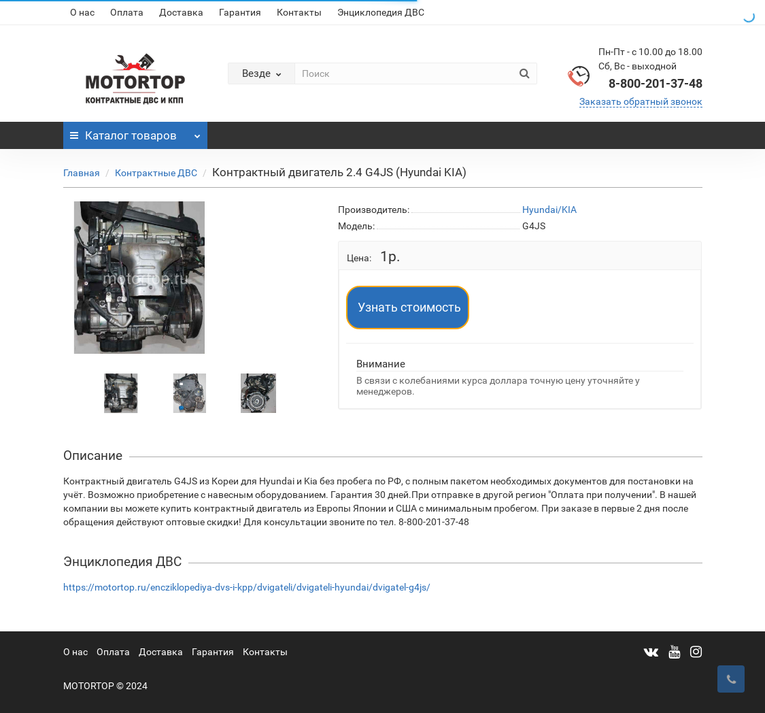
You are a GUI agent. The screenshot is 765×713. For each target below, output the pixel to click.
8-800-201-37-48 (655, 83)
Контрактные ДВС (156, 172)
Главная (81, 172)
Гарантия (240, 12)
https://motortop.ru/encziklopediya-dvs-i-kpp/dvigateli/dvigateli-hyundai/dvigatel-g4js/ (246, 587)
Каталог (135, 132)
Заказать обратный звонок (640, 101)
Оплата (126, 12)
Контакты (299, 12)
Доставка (181, 12)
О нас (82, 12)
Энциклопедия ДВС (380, 12)
